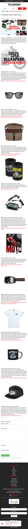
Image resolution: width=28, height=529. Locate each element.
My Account (14, 478)
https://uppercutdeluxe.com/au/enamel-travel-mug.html (14, 377)
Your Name (3, 445)
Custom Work (14, 470)
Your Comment (4, 428)
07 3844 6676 (20, 1)
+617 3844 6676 (14, 494)
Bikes (14, 469)
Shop (14, 467)
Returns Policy (14, 485)
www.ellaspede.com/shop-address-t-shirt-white (13, 340)
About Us (14, 475)
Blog (14, 472)
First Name (14, 507)
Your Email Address (5, 450)
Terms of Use (14, 482)
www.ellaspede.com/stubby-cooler (10, 189)
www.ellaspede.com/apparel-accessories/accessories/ (14, 80)
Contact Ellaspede (14, 495)
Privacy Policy (14, 484)
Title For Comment (5, 423)
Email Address (14, 511)
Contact (14, 473)
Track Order (14, 479)
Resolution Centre (14, 481)
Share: (3, 417)
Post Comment (5, 455)
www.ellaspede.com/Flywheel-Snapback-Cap (12, 415)
